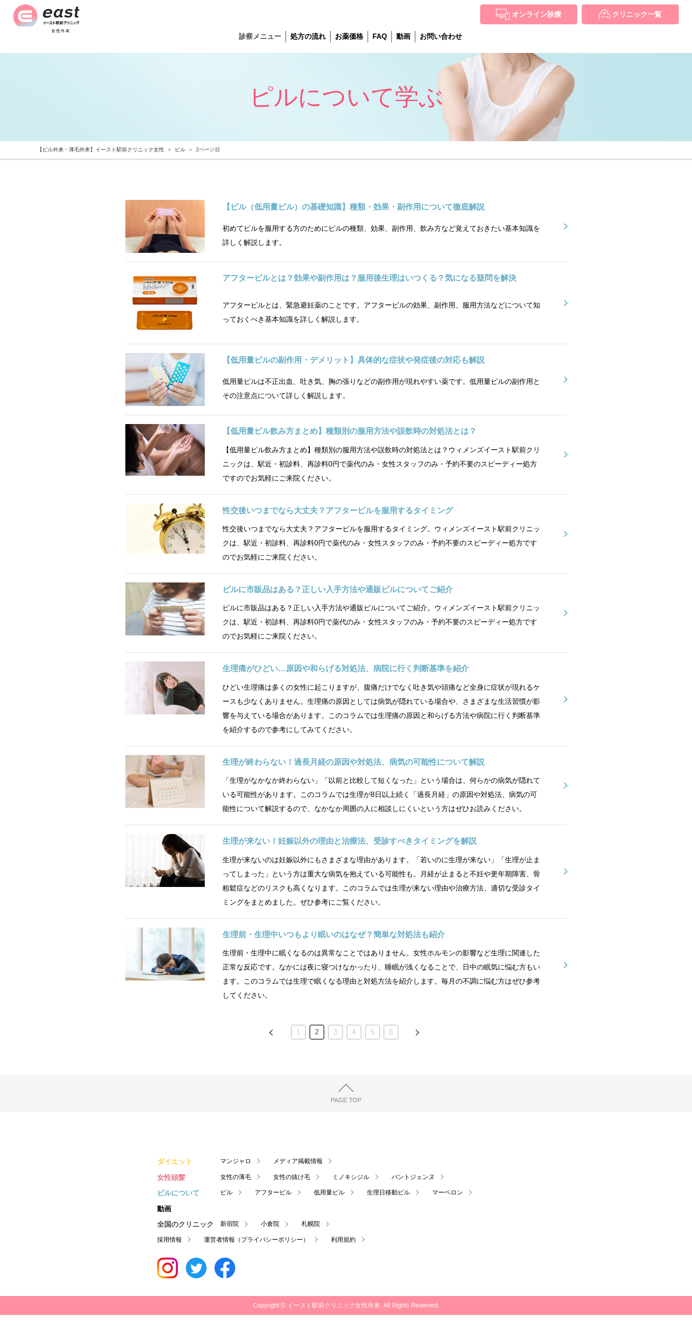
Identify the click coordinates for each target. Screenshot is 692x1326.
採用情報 (169, 1239)
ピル (180, 149)
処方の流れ (308, 36)
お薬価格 (349, 36)
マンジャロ (235, 1160)
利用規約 (343, 1239)
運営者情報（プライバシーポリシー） (256, 1239)
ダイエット (174, 1161)
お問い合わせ (441, 36)
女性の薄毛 (235, 1176)
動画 (403, 36)
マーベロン (447, 1192)
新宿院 (229, 1223)
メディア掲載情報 (298, 1160)
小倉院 (270, 1223)
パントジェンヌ (413, 1176)
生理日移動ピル (388, 1192)
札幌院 (310, 1223)
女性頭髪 (171, 1177)
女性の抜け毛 (291, 1176)
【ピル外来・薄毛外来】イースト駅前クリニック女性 (100, 149)
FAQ (379, 36)
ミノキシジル (350, 1176)
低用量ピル (329, 1192)
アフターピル (273, 1192)
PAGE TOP (346, 1100)
